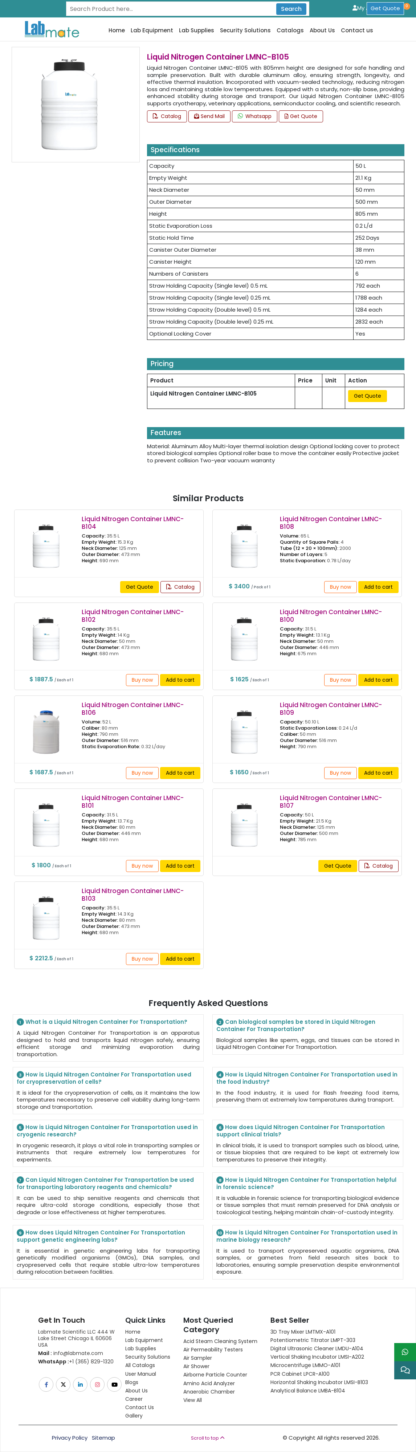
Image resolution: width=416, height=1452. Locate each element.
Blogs (131, 1382)
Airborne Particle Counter (215, 1374)
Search (291, 9)
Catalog (167, 116)
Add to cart (378, 587)
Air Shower (196, 1366)
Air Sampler (197, 1358)
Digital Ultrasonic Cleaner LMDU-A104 (316, 1348)
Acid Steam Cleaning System (220, 1341)
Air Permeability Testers (213, 1349)
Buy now (340, 587)
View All (192, 1400)
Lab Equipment (152, 30)
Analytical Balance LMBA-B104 (307, 1390)
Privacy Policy (69, 1437)
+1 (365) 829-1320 (76, 1361)
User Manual (140, 1374)
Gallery (134, 1415)
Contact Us (139, 1407)
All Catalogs (140, 1365)
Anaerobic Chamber (209, 1391)
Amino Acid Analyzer (209, 1383)
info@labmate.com (70, 1353)
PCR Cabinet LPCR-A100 (300, 1374)
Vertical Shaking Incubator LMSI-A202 (317, 1357)
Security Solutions (245, 30)
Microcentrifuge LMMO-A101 (305, 1365)
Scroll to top (208, 1438)
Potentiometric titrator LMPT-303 (312, 1340)
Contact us (357, 30)
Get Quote (385, 8)
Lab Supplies (196, 30)
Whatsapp (255, 116)
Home (117, 30)
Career (134, 1399)
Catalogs (290, 30)
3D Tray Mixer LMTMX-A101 (302, 1332)
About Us (322, 30)
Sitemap (103, 1437)
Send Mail (209, 116)
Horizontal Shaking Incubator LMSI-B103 (319, 1382)
